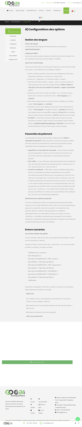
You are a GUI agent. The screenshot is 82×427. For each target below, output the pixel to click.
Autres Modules (13, 55)
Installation (13, 40)
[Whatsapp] (78, 419)
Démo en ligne (20, 10)
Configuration (13, 44)
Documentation (31, 10)
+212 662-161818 (59, 3)
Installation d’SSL (13, 59)
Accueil (10, 10)
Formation (57, 10)
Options (41, 10)
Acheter (66, 10)
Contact (48, 10)
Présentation (13, 36)
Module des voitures (13, 49)
